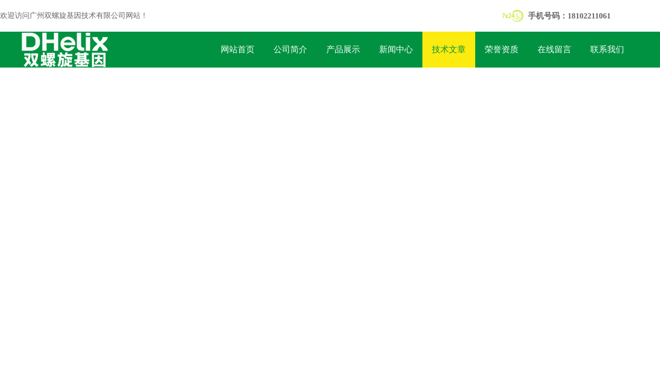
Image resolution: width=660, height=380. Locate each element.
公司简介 (290, 49)
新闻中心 (396, 49)
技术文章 (449, 49)
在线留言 (554, 49)
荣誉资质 (501, 49)
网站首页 (237, 49)
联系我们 (607, 49)
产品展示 (343, 49)
